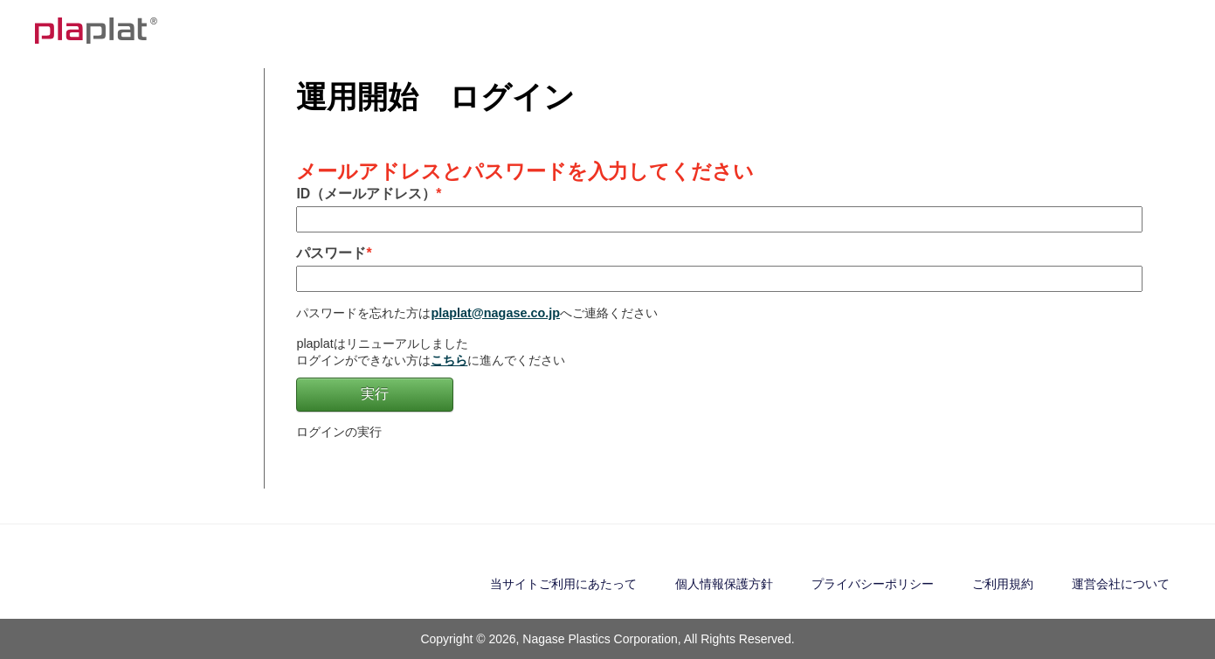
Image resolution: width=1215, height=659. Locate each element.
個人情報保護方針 (724, 584)
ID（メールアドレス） (366, 193)
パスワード (331, 253)
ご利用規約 (1002, 584)
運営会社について (1121, 584)
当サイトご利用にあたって (563, 584)
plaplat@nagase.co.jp (495, 313)
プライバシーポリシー (872, 584)
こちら (449, 360)
